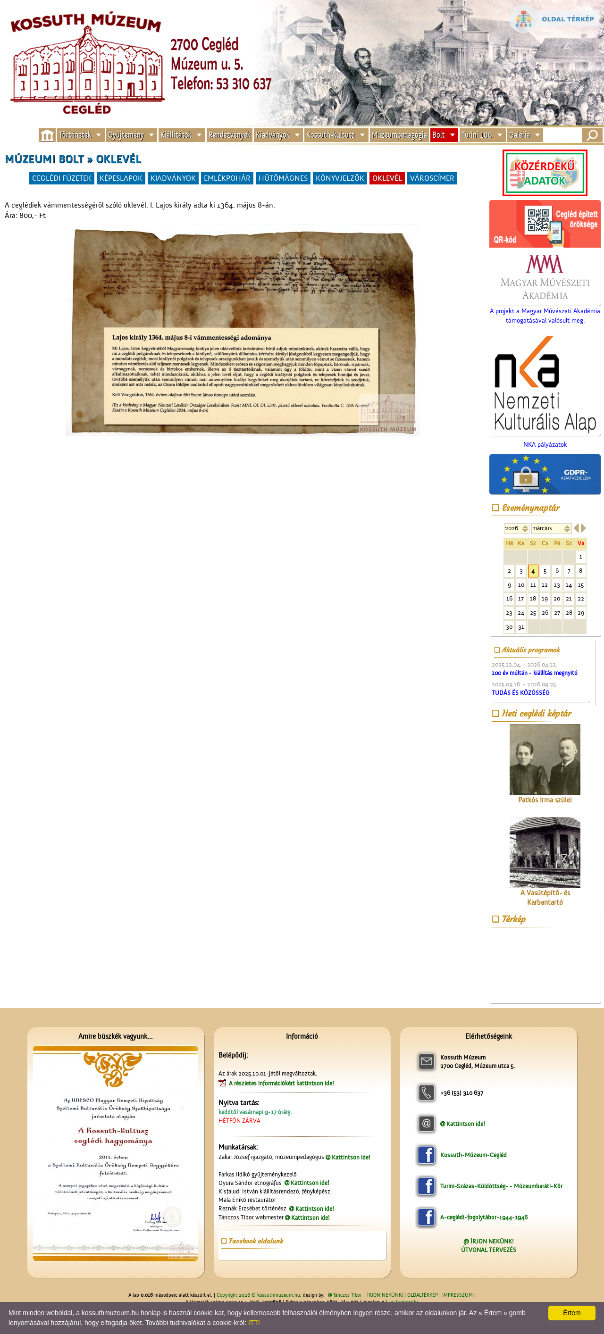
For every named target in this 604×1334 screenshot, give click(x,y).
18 (533, 598)
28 (569, 612)
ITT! (254, 1322)
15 (581, 584)
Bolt (438, 135)
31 (521, 626)
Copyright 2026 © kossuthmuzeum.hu (258, 1295)
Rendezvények (230, 135)
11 (533, 584)
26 (545, 612)
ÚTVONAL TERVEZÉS (488, 1249)
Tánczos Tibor (347, 1295)
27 (557, 612)
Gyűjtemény (126, 135)
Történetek (75, 135)
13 (557, 584)
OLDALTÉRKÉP (422, 1295)
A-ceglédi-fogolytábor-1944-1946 (484, 1217)
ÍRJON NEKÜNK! (385, 1295)
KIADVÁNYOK (173, 178)
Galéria (519, 135)
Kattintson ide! (351, 1157)
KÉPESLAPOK (121, 178)
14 (569, 584)
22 (581, 598)
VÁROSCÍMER (432, 178)
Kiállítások (176, 135)
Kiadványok (273, 135)
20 (557, 598)
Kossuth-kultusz (330, 135)
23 (509, 612)
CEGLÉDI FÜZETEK (62, 178)
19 (545, 598)
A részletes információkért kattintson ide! (282, 1083)
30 (509, 626)
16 (509, 598)
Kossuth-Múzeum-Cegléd (473, 1155)
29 (581, 612)
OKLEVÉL (387, 178)
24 (521, 612)
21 (569, 598)
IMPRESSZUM (457, 1295)
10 (521, 584)
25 (533, 612)
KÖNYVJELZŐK (340, 178)
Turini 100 (476, 135)
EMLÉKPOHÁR (227, 178)
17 (521, 598)
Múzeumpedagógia (399, 135)
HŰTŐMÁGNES (283, 178)
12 (545, 584)
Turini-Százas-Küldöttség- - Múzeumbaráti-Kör (501, 1186)
